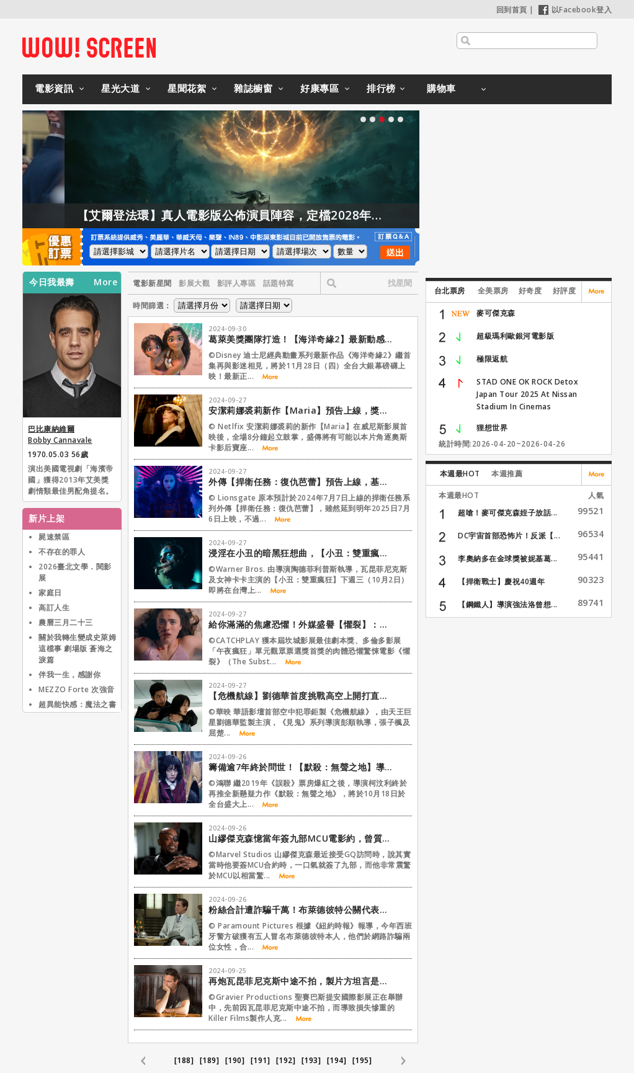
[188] (184, 1060)
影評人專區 (236, 283)
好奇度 (530, 290)
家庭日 (50, 592)
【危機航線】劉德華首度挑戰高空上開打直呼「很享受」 (301, 695)
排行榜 (381, 88)
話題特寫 (278, 283)
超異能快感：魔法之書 (77, 704)
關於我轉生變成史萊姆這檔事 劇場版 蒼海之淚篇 (77, 648)
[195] (362, 1060)
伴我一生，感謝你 (69, 674)
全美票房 (493, 290)
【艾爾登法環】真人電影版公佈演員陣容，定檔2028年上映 (259, 215)
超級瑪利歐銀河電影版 (515, 336)
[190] (235, 1060)
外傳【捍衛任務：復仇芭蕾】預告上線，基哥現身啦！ (301, 481)
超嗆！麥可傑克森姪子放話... (508, 512)
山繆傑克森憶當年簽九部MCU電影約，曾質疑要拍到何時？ (301, 838)
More (105, 282)
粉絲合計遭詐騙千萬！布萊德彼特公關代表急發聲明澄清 (301, 909)
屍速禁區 (53, 537)
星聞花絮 (186, 88)
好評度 (564, 290)
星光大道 (120, 88)
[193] (311, 1060)
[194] (337, 1060)
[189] (210, 1060)
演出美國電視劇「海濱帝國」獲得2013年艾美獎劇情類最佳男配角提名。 (71, 479)
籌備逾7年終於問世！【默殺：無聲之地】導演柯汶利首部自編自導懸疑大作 (301, 767)
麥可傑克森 (496, 313)
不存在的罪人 (61, 551)
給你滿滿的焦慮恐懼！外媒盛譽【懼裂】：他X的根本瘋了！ (301, 624)
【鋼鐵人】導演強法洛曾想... (508, 604)
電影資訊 (54, 88)
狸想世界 (491, 427)
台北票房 (449, 290)
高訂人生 (53, 607)
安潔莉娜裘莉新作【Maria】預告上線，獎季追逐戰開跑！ (301, 410)
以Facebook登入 (575, 9)
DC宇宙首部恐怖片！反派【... (509, 535)
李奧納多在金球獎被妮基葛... (508, 558)
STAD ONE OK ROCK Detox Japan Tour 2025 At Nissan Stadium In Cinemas (527, 394)
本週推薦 (506, 473)
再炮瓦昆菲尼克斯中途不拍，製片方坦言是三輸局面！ (301, 981)
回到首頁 (511, 9)
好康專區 (319, 88)
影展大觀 (194, 283)
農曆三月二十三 (65, 622)
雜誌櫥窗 (253, 88)
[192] (286, 1060)
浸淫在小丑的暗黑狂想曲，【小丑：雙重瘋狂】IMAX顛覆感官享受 (301, 553)
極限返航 (491, 359)
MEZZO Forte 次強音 (76, 689)
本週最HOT (460, 473)
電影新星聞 (152, 283)
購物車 (441, 88)
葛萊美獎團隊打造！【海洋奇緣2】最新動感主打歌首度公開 (301, 339)
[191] (260, 1060)
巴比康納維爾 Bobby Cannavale (60, 434)
